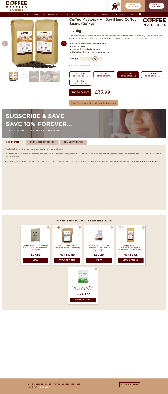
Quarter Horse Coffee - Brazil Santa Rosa (83, 288)
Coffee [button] (35, 14)
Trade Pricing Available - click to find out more (93, 103)
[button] (64, 43)
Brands (105, 14)
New (73, 14)
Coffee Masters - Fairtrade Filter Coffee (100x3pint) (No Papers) (35, 248)
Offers (64, 14)
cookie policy (44, 387)
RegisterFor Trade (156, 6)
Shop (26, 14)
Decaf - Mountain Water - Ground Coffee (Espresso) (67, 247)
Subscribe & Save (120, 14)
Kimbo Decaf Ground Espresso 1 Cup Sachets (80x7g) (99, 248)
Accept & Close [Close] (130, 385)
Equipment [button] (53, 14)
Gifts (96, 14)
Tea (43, 14)
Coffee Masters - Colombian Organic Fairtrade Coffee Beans (130, 248)
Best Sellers (84, 14)
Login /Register (133, 6)
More (133, 14)
